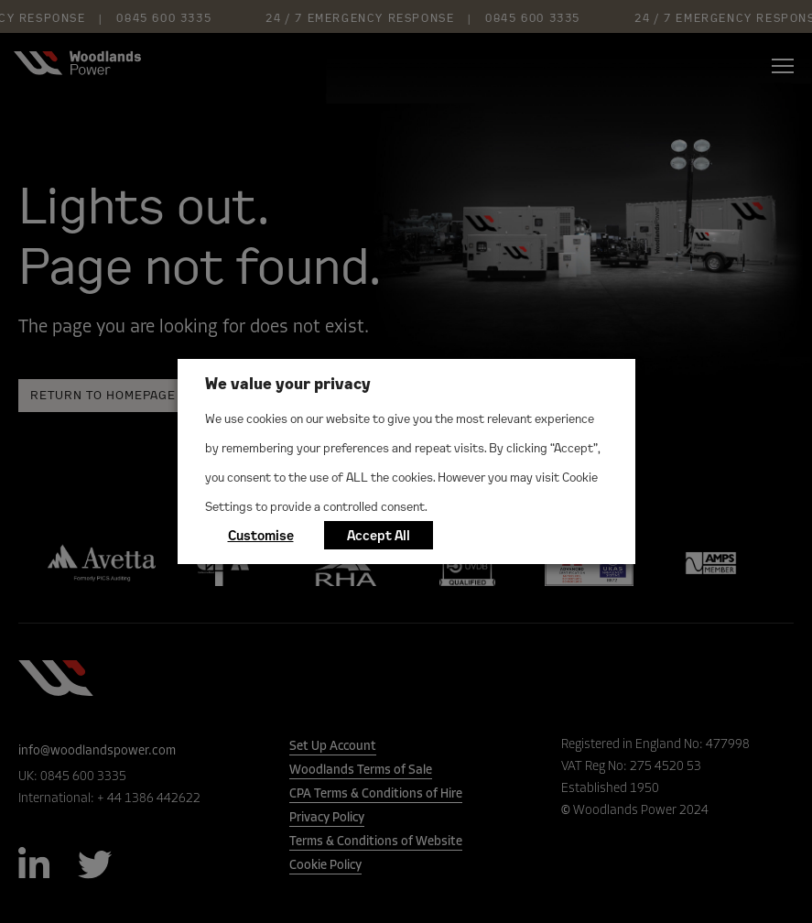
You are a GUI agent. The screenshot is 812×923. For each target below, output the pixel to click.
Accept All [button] (378, 535)
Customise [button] (261, 535)
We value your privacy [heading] (288, 383)
